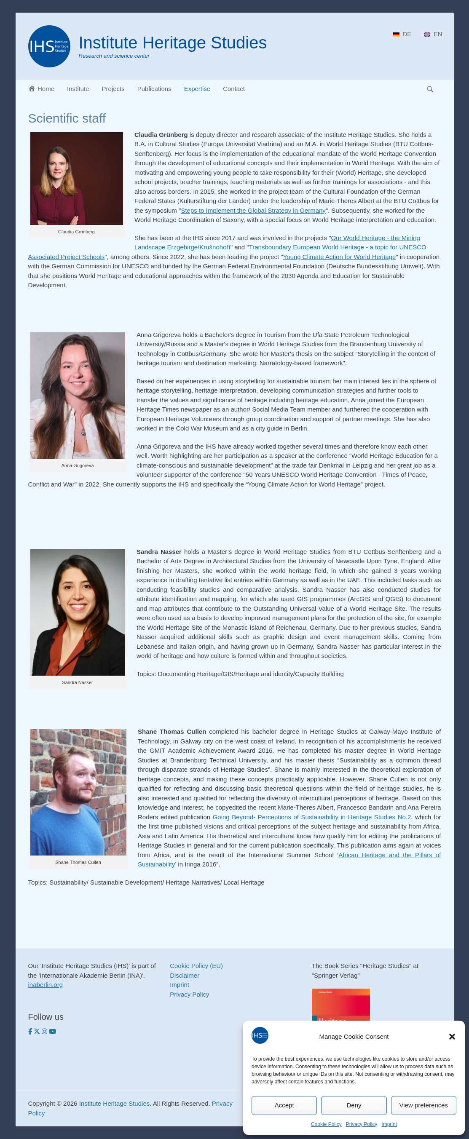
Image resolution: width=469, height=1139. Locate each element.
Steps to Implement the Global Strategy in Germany (253, 210)
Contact (234, 88)
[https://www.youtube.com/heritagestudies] (52, 1031)
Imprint (389, 1124)
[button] (452, 1036)
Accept (284, 1105)
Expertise (197, 88)
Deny (353, 1105)
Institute (78, 88)
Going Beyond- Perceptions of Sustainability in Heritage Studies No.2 (312, 817)
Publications (154, 88)
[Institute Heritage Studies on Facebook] (31, 1031)
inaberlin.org (45, 984)
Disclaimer (184, 975)
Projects (113, 88)
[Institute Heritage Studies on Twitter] (38, 1031)
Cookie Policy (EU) (196, 965)
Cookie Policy (326, 1124)
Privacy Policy (362, 1124)
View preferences (423, 1105)
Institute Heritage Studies (173, 42)
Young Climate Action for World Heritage (339, 256)
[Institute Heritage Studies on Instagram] (45, 1031)
